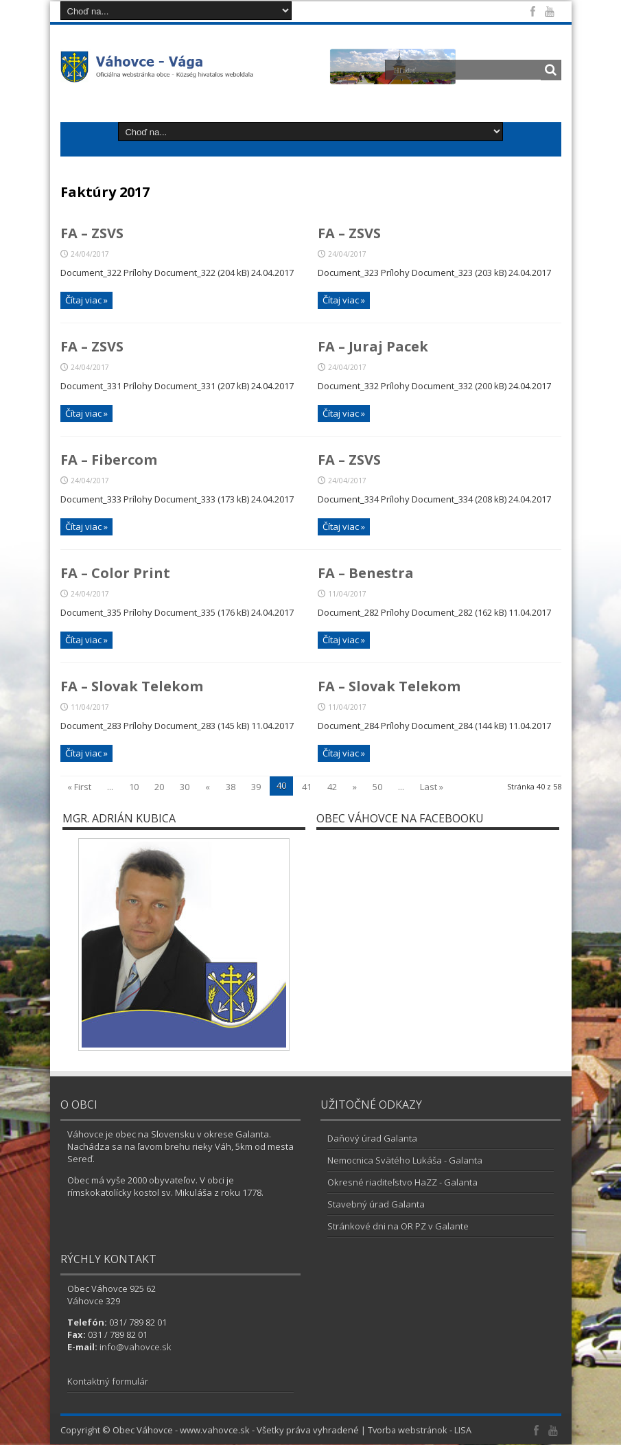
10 (134, 787)
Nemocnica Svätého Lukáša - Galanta (404, 1161)
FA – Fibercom (108, 460)
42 (332, 787)
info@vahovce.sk (135, 1347)
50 (377, 787)
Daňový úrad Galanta (372, 1139)
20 (159, 787)
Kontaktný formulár (107, 1382)
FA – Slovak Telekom (131, 687)
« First (79, 787)
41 (307, 787)
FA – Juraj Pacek (373, 347)
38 (230, 787)
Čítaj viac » (86, 300)
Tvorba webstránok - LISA (420, 1430)
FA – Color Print (115, 573)
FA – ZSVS (92, 233)
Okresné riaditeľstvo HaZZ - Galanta (402, 1183)
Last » (431, 787)
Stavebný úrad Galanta (376, 1205)
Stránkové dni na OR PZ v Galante (398, 1227)
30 (184, 787)
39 (256, 787)
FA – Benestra (366, 573)
